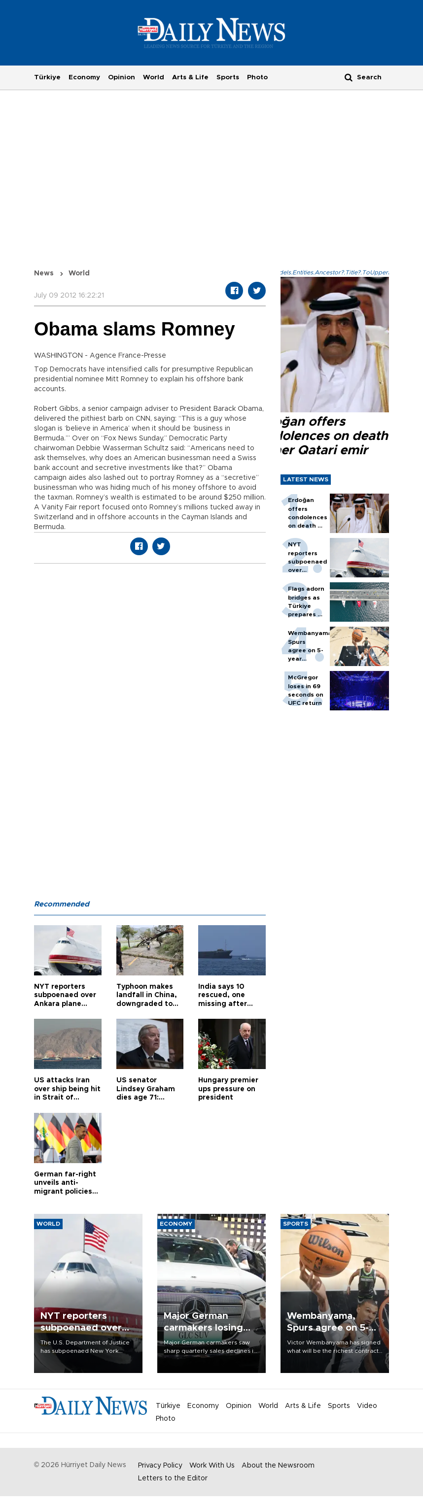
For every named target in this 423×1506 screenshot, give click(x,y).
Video (367, 1406)
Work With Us (212, 1465)
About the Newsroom (278, 1465)
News (44, 273)
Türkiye (47, 77)
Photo (257, 77)
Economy (84, 77)
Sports (227, 77)
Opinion (121, 77)
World (153, 77)
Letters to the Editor (173, 1478)
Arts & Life (190, 77)
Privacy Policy (160, 1465)
